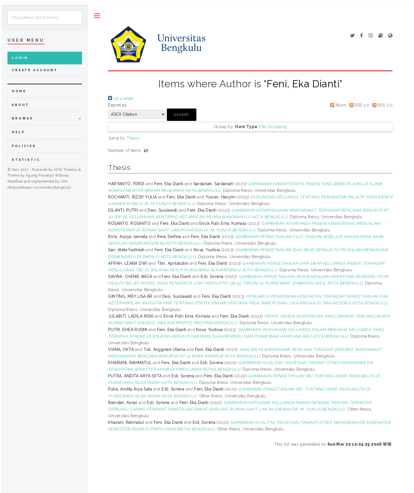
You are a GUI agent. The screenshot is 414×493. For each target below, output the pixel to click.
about (20, 105)
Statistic (26, 160)
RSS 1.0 (358, 105)
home (19, 91)
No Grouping (274, 126)
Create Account (35, 70)
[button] (181, 115)
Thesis (133, 138)
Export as (117, 105)
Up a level (120, 98)
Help (18, 132)
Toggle (97, 15)
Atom (337, 105)
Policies (24, 146)
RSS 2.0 (381, 105)
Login (20, 58)
